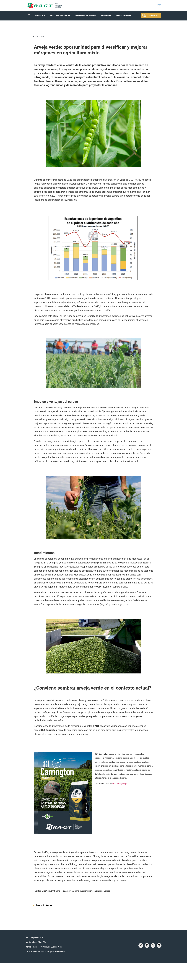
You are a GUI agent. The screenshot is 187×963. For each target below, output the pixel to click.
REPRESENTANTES (123, 15)
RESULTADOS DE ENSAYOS (85, 15)
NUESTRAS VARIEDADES (60, 15)
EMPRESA (40, 15)
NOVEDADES (106, 15)
